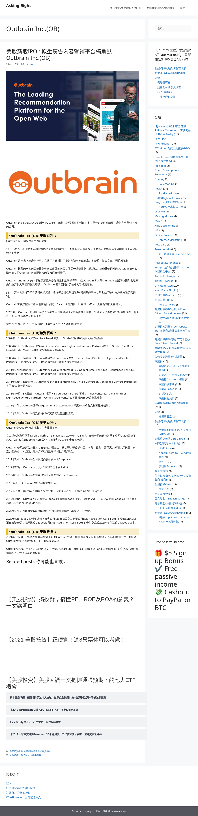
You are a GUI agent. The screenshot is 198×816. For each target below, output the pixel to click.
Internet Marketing (170, 240)
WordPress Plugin (165, 290)
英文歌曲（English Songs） (171, 498)
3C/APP (159, 139)
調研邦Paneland (168, 466)
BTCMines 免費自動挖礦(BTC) (172, 148)
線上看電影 (161, 471)
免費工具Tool (162, 299)
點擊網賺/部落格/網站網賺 (160, 7)
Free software (167, 304)
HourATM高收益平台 (171, 206)
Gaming (159, 179)
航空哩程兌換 (168, 96)
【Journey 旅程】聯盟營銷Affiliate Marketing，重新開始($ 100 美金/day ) (173, 130)
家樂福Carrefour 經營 (172, 379)
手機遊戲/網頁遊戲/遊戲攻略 (171, 403)
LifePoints (165, 448)
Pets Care (160, 244)
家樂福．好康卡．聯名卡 (173, 375)
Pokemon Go (167, 184)
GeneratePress (118, 811)
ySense (163, 461)
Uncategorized (164, 285)
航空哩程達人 (165, 92)
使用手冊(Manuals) (166, 295)
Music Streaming (165, 225)
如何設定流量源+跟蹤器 (169, 356)
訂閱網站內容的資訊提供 (20, 788)
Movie (158, 221)
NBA (157, 230)
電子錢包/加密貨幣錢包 (168, 503)
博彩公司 (164, 489)
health (159, 188)
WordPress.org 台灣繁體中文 (23, 797)
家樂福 (159, 361)
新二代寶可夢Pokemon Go (174, 254)
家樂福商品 (165, 393)
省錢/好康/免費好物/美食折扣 (125, 7)
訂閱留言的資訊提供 (18, 792)
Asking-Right (18, 5)
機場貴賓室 (163, 82)
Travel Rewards (164, 281)
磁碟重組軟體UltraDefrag (170, 438)
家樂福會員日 (166, 398)
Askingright (162, 143)
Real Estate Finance (166, 262)
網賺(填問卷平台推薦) (167, 443)
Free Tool (160, 165)
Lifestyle (160, 211)
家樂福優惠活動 (168, 389)
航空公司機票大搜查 (169, 87)
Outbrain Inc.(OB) (19, 754)
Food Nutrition (168, 193)
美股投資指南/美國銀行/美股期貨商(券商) (30, 751)
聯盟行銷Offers (164, 484)
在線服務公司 (36, 754)
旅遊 (186, 7)
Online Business (164, 235)
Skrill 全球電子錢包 (170, 508)
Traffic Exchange (165, 276)
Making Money (164, 216)
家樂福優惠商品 (168, 384)
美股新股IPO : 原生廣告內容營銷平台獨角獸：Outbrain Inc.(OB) (61, 54)
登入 (8, 783)
